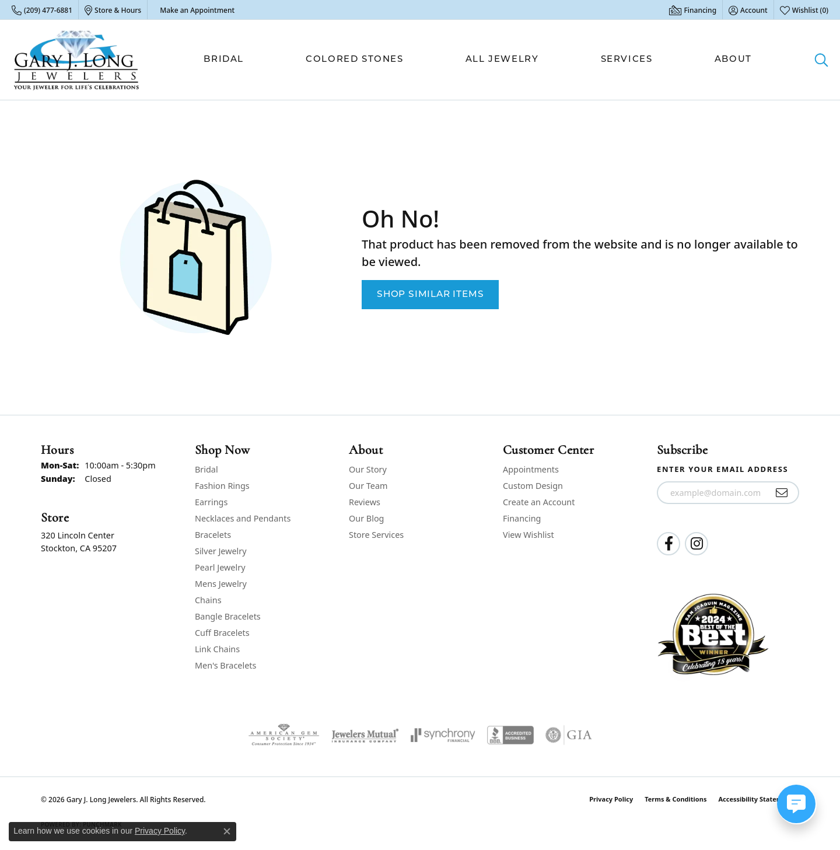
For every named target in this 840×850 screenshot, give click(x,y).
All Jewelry (502, 59)
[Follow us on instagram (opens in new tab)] (696, 543)
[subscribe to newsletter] (782, 492)
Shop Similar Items (430, 294)
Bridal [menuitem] (206, 469)
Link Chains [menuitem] (217, 649)
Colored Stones (354, 59)
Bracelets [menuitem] (213, 534)
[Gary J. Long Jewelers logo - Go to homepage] (77, 60)
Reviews (364, 502)
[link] (42, 10)
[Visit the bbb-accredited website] (510, 735)
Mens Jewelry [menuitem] (221, 583)
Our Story (368, 469)
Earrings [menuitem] (211, 502)
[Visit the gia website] (568, 735)
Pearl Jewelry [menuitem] (220, 567)
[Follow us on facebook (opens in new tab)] (668, 543)
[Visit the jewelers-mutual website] (364, 735)
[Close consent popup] (226, 831)
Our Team (368, 485)
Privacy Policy (611, 799)
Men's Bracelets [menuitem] (225, 665)
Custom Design (533, 485)
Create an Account (539, 502)
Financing (522, 518)
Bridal (224, 59)
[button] (748, 10)
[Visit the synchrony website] (443, 735)
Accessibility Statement (755, 799)
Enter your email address (722, 469)
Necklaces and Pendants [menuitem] (242, 518)
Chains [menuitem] (208, 600)
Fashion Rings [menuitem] (222, 485)
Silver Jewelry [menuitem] (221, 551)
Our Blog (366, 518)
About (733, 59)
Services (627, 59)
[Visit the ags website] (284, 735)
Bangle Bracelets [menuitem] (228, 616)
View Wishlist (528, 534)
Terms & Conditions (675, 799)
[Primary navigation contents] (478, 60)
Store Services (376, 534)
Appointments (531, 469)
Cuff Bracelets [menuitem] (222, 632)
